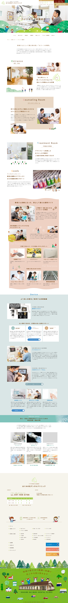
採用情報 (12, 547)
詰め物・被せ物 (23, 537)
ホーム (15, 35)
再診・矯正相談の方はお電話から (61, 4)
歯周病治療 (35, 533)
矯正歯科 (34, 539)
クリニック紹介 (48, 528)
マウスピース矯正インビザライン (34, 384)
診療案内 (31, 35)
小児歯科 (22, 535)
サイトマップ (13, 550)
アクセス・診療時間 (45, 35)
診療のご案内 (13, 533)
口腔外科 (22, 539)
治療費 (11, 542)
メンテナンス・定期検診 (50, 533)
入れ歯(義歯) (35, 537)
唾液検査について (18, 410)
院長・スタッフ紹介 (36, 528)
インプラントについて (34, 339)
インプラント (48, 537)
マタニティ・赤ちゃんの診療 (38, 535)
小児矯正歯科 (48, 539)
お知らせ (53, 35)
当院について (37, 35)
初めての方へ (20, 35)
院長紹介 (26, 35)
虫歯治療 (22, 533)
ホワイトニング (48, 535)
